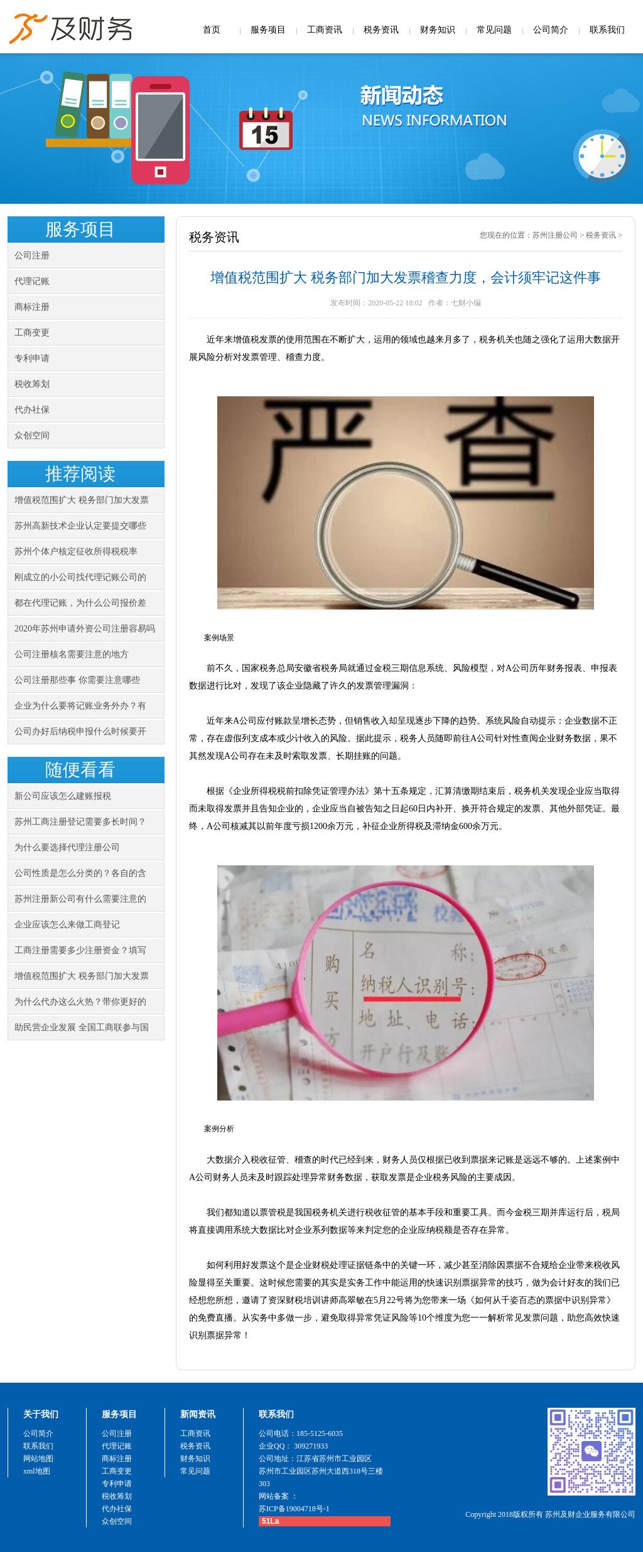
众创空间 (32, 435)
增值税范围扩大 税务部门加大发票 (81, 500)
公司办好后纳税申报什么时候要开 (80, 731)
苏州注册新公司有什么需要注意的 (80, 899)
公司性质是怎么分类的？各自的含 (80, 873)
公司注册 (32, 255)
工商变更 (32, 332)
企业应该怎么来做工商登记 (67, 924)
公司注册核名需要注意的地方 (71, 654)
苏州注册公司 (555, 235)
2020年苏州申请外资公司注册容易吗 (84, 628)
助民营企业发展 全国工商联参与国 (81, 1027)
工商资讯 (324, 29)
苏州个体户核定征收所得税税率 (76, 551)
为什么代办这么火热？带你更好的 (80, 1001)
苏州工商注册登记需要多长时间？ (80, 821)
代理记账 (32, 281)
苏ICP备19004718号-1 (294, 1508)
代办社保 (32, 409)
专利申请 (32, 358)
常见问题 (494, 29)
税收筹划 (32, 384)
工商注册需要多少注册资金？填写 (80, 950)
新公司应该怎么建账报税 (62, 796)
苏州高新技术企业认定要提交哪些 (80, 526)
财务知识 (437, 29)
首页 (211, 29)
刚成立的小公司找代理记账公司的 (80, 577)
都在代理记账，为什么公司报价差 (80, 603)
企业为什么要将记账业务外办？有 (80, 705)
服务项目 (268, 29)
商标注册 (32, 307)
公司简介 (550, 29)
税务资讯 (381, 29)
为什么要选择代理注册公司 (67, 847)
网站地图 (38, 1458)
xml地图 (36, 1471)
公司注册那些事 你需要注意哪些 (77, 680)
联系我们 (607, 29)
